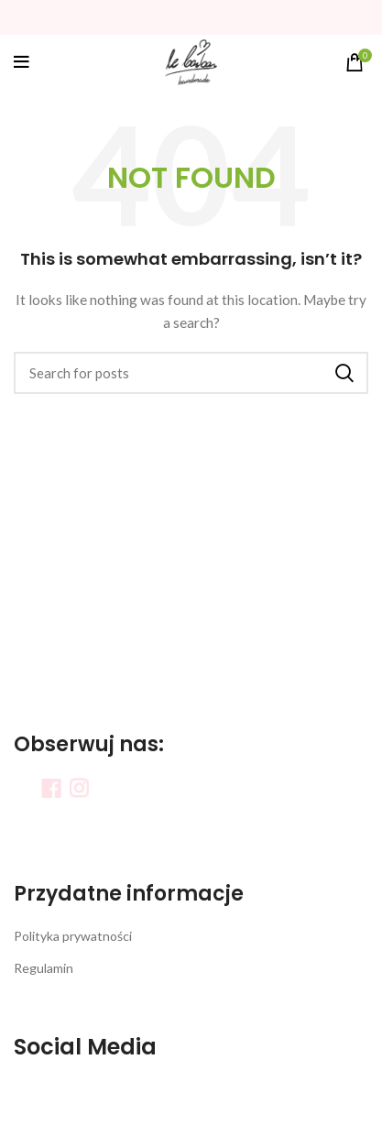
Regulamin (43, 968)
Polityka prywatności (73, 936)
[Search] (191, 373)
